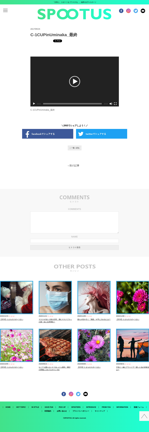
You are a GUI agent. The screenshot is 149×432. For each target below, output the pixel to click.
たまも (11, 316)
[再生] (34, 103)
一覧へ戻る (75, 148)
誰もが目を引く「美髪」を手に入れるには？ (94, 319)
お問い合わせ (62, 411)
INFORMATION (122, 407)
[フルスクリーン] (115, 103)
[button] (74, 81)
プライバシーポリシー (81, 411)
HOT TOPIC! (21, 407)
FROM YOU (106, 407)
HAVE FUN (49, 407)
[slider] (72, 103)
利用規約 (48, 411)
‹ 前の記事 (73, 165)
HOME (8, 407)
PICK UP (62, 407)
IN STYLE (35, 407)
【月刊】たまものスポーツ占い (11, 319)
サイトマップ (100, 411)
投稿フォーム (139, 407)
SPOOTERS (76, 407)
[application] (74, 81)
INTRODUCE (91, 407)
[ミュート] (110, 103)
